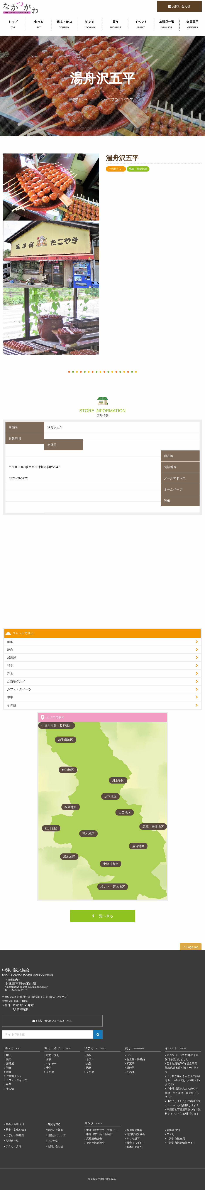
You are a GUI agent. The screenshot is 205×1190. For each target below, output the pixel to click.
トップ (13, 25)
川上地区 (118, 780)
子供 (48, 1067)
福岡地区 (70, 807)
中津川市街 (110, 864)
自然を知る (54, 1124)
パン (129, 1055)
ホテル (90, 1059)
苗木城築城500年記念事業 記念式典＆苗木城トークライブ (182, 1067)
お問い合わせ (181, 6)
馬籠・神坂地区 (153, 826)
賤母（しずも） (136, 1142)
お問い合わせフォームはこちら (52, 1020)
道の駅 (130, 1067)
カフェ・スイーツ (19, 689)
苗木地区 (88, 833)
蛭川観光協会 (134, 1130)
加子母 (171, 1134)
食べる (38, 25)
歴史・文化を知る (16, 1129)
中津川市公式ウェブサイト (102, 1130)
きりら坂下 (133, 1138)
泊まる (90, 25)
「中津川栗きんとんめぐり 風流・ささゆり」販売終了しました (182, 1092)
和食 (10, 665)
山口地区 (125, 812)
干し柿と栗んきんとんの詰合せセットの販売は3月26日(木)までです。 (183, 1080)
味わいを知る (55, 1129)
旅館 (88, 1063)
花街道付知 (173, 1130)
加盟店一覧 (167, 25)
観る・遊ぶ (64, 25)
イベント (141, 25)
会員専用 (192, 25)
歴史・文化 (52, 1055)
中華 (10, 697)
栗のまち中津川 (15, 1124)
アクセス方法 (13, 1146)
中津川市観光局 (176, 1138)
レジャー (51, 1063)
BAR (10, 642)
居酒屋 (10, 1063)
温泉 (88, 1055)
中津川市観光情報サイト (181, 1142)
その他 (11, 705)
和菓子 (130, 1063)
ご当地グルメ (16, 681)
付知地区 (68, 770)
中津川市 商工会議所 (99, 1134)
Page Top (192, 947)
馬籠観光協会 (94, 1138)
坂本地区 (69, 856)
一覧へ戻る (104, 916)
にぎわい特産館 (15, 1135)
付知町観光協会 (136, 1134)
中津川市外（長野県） (56, 725)
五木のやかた (134, 1146)
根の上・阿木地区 (112, 886)
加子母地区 (65, 740)
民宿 (88, 1067)
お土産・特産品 (136, 1059)
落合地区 (138, 846)
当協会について (56, 1135)
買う (115, 25)
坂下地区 (110, 796)
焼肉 (10, 649)
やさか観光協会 (95, 1142)
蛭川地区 (51, 828)
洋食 (10, 673)
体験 (48, 1059)
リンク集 (52, 1140)
